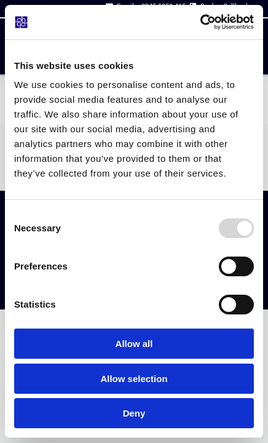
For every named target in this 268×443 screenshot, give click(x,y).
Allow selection (133, 378)
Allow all (134, 343)
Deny (134, 413)
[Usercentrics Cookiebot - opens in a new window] (200, 22)
